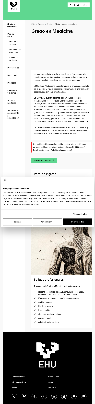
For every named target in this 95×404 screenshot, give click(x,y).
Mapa (50, 382)
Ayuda (14, 388)
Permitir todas (77, 222)
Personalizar (48, 222)
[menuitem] (85, 4)
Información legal (19, 382)
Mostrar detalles (80, 214)
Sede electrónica (18, 377)
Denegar (17, 222)
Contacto (52, 388)
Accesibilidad (53, 377)
